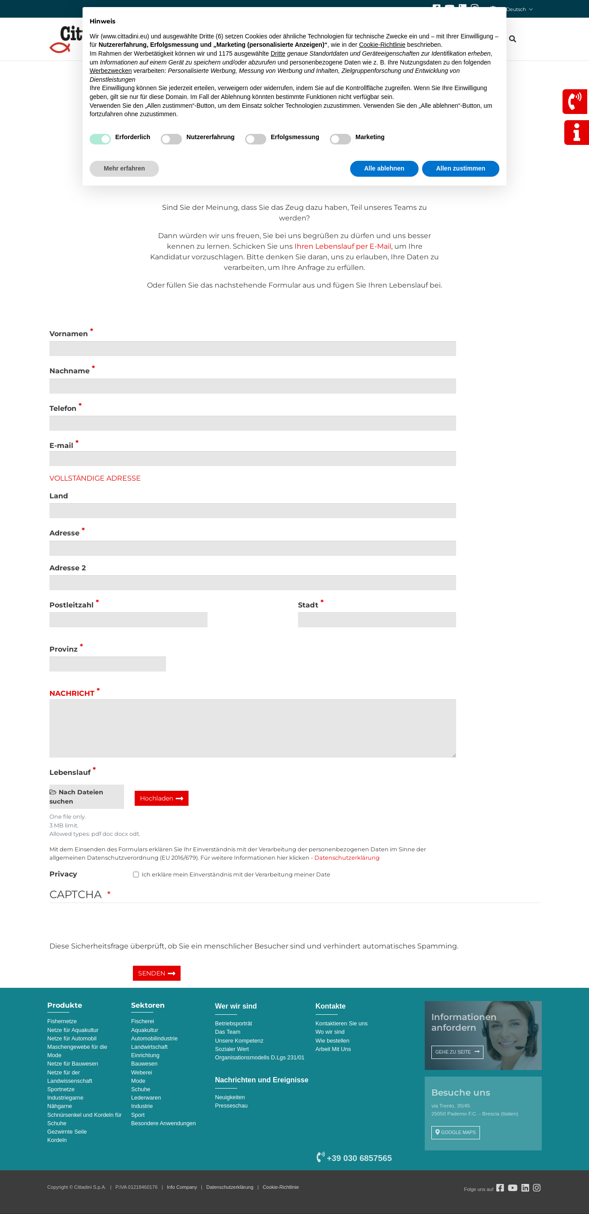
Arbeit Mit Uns (333, 1049)
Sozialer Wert (232, 1049)
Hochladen (156, 798)
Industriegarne (65, 1097)
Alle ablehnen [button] (384, 168)
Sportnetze (61, 1089)
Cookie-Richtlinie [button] (382, 44)
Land (58, 496)
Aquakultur (144, 1030)
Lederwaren (146, 1097)
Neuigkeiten (230, 1097)
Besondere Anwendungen (163, 1123)
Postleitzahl (71, 605)
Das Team (227, 1031)
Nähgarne (59, 1106)
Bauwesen (144, 1063)
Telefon (62, 408)
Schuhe (140, 1089)
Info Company (182, 1187)
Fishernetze (62, 1021)
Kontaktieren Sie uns (342, 1023)
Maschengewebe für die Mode (77, 1050)
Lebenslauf (70, 772)
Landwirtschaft (149, 1046)
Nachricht (71, 694)
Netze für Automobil (72, 1038)
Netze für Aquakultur (72, 1030)
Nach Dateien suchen (76, 796)
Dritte (278, 53)
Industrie (142, 1106)
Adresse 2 (67, 568)
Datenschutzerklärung (347, 857)
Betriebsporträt (233, 1023)
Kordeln (57, 1140)
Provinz (63, 649)
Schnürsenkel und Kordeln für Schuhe (84, 1119)
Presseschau (231, 1105)
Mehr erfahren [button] (124, 168)
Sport (138, 1115)
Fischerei (142, 1021)
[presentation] (116, 924)
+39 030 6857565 (354, 1158)
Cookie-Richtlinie (281, 1187)
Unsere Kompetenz (239, 1040)
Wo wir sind (330, 1031)
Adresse (64, 533)
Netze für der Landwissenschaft (69, 1076)
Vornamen (68, 334)
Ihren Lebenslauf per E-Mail (342, 246)
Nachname (69, 371)
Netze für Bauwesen (72, 1063)
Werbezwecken (111, 70)
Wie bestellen (333, 1040)
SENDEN (151, 973)
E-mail (61, 445)
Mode (138, 1080)
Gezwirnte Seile (67, 1131)
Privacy (63, 874)
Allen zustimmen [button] (460, 168)
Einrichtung (145, 1055)
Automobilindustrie (154, 1038)
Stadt (308, 605)
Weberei (141, 1072)
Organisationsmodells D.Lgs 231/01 (260, 1057)
